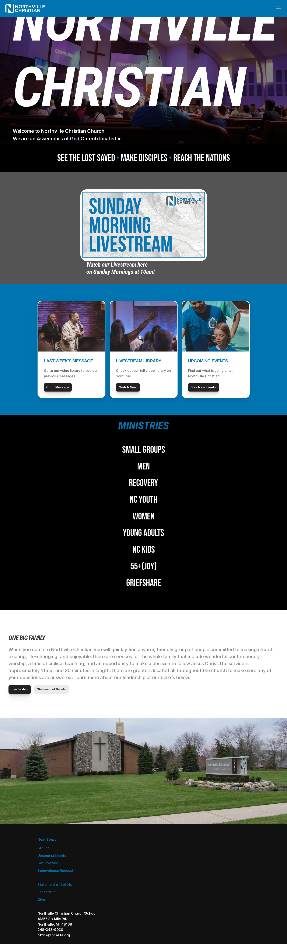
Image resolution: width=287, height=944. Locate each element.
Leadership (122, 887)
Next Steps (49, 880)
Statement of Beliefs (130, 880)
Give (116, 895)
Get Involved (50, 903)
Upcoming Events (54, 896)
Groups (45, 888)
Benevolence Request (58, 911)
